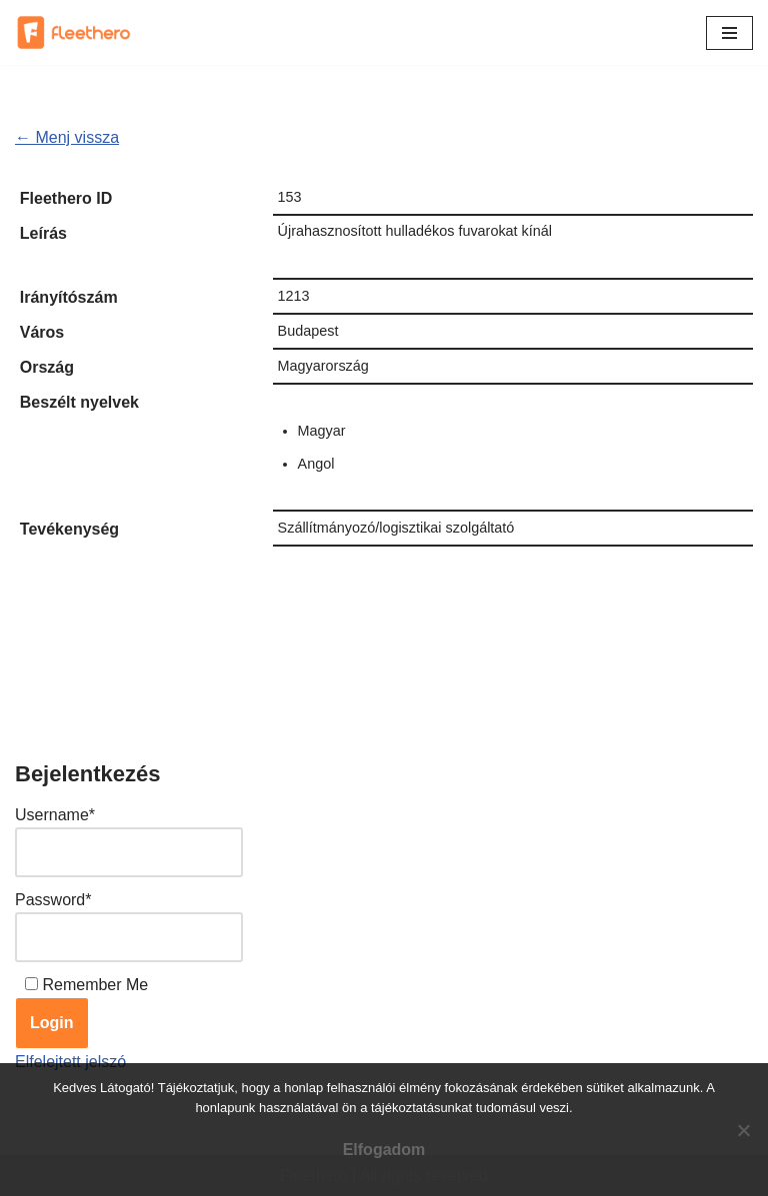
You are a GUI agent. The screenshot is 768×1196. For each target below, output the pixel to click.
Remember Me (95, 984)
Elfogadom (384, 1149)
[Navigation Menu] (729, 33)
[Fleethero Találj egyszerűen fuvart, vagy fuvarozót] (75, 32)
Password (53, 899)
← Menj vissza (67, 137)
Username (55, 814)
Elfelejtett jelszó (70, 1061)
